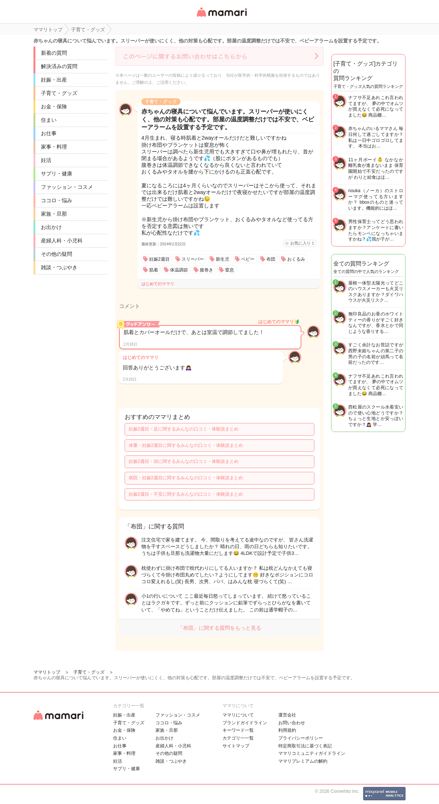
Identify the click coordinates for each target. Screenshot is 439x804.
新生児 (222, 259)
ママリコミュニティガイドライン (311, 753)
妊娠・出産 (54, 80)
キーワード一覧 (238, 730)
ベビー (247, 259)
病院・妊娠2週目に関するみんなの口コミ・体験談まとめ (186, 477)
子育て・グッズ (59, 93)
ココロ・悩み (56, 200)
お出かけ (51, 227)
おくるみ (296, 259)
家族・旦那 (54, 214)
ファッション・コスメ (67, 187)
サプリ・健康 (56, 174)
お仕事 (49, 133)
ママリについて (238, 715)
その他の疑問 (56, 254)
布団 (270, 259)
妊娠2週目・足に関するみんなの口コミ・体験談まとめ (183, 429)
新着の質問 (54, 53)
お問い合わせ (291, 722)
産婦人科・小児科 (62, 241)
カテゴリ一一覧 (238, 738)
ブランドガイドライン (244, 722)
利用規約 (287, 730)
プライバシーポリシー (300, 738)
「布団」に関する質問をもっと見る (219, 628)
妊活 (46, 160)
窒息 (229, 270)
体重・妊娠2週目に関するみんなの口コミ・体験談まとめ (186, 445)
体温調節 (179, 270)
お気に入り (302, 243)
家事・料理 (54, 147)
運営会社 (287, 715)
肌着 (153, 270)
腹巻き (206, 270)
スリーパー (193, 259)
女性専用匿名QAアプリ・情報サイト (221, 17)
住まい (49, 120)
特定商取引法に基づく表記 (305, 746)
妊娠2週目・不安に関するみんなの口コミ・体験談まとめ (186, 494)
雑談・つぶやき (59, 267)
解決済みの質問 (59, 66)
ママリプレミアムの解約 (302, 761)
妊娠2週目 (159, 259)
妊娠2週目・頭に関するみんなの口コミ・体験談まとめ (183, 461)
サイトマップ (235, 746)
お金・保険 (54, 106)
